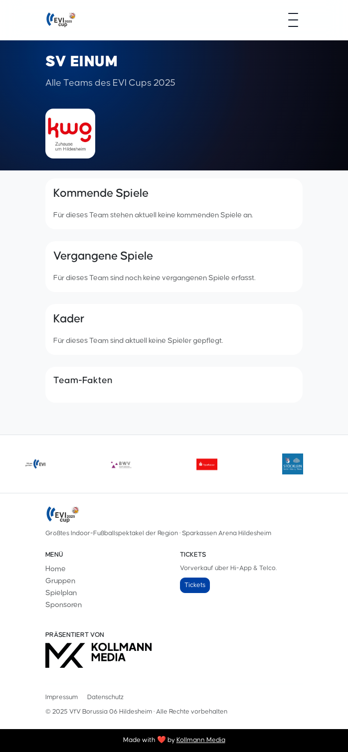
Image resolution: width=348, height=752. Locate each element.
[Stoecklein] (292, 463)
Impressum (61, 697)
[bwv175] (121, 463)
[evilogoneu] (35, 463)
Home (55, 569)
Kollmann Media (200, 740)
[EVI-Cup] (60, 20)
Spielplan (61, 593)
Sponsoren (63, 604)
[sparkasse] (206, 463)
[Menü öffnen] (293, 19)
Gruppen (60, 581)
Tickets (194, 585)
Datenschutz (105, 697)
